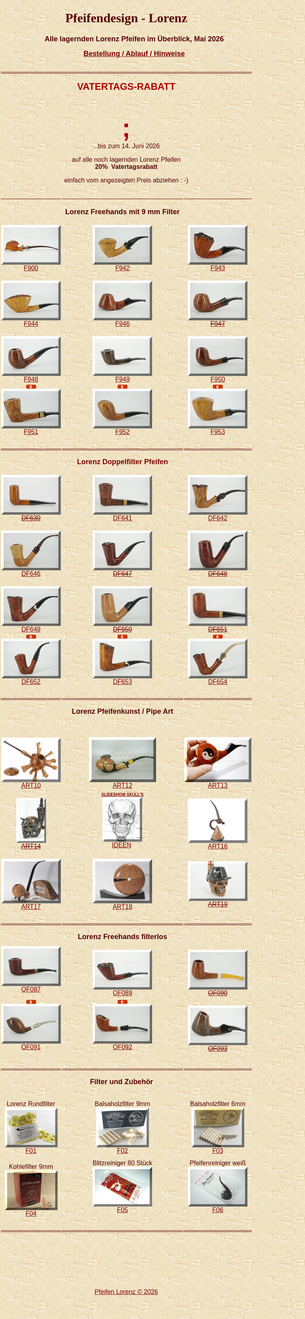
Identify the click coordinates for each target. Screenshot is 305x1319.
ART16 (218, 846)
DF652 (31, 681)
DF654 (217, 681)
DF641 (122, 518)
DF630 (31, 518)
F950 (217, 379)
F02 (122, 1150)
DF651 (217, 629)
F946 (122, 323)
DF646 (31, 573)
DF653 (122, 681)
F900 (31, 268)
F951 (31, 431)
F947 (217, 323)
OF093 (218, 1048)
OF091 (31, 1047)
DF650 (122, 629)
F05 (122, 1210)
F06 (218, 1210)
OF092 (122, 1047)
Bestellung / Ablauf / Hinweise (134, 54)
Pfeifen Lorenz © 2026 (126, 1291)
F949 (122, 379)
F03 (218, 1150)
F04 (31, 1213)
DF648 (217, 573)
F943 (217, 268)
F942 (122, 268)
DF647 (122, 573)
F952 (122, 431)
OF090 (218, 993)
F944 (31, 323)
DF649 (31, 629)
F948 (31, 379)
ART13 (218, 785)
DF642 (217, 518)
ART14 (31, 846)
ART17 (31, 906)
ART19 (218, 904)
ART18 (123, 906)
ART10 (31, 785)
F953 (217, 431)
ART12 (123, 785)
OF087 (31, 989)
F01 (31, 1150)
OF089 (122, 993)
